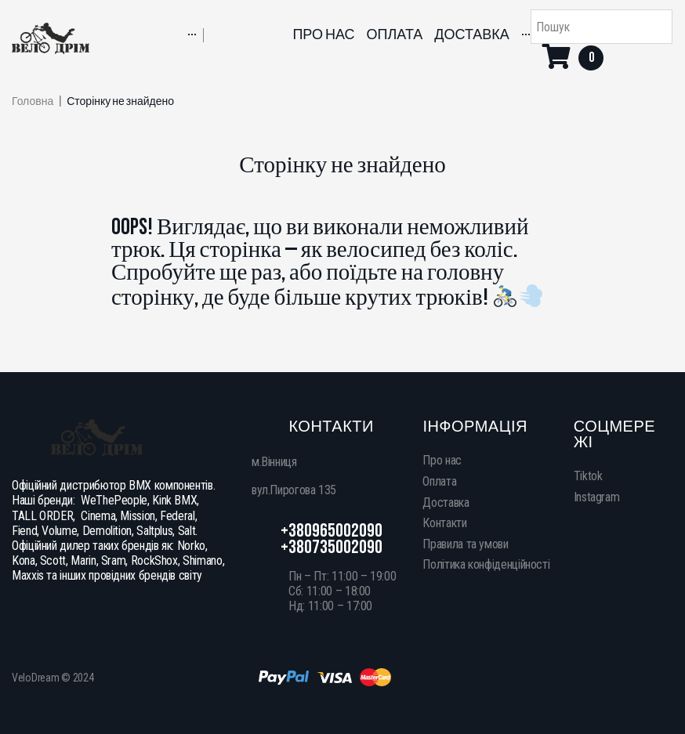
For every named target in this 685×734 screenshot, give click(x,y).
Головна (32, 101)
